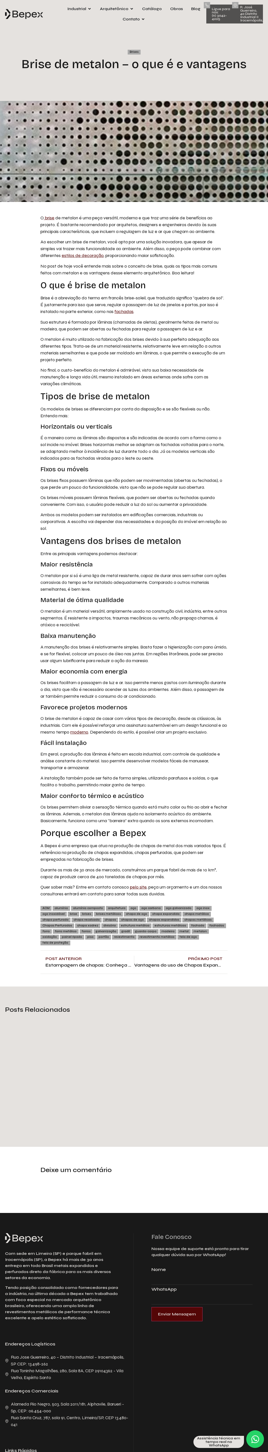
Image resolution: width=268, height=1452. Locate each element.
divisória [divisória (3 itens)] (109, 925)
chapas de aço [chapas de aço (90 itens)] (132, 919)
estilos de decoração (83, 255)
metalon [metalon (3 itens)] (200, 931)
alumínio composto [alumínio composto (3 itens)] (88, 908)
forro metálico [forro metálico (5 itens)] (66, 931)
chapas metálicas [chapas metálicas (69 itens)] (198, 919)
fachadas (124, 311)
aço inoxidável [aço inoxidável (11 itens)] (53, 914)
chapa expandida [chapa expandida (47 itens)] (166, 914)
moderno (79, 732)
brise (49, 218)
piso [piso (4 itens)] (90, 937)
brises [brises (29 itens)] (86, 914)
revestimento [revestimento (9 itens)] (124, 937)
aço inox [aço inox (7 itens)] (203, 908)
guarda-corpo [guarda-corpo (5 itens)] (146, 931)
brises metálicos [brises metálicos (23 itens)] (108, 914)
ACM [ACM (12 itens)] (46, 908)
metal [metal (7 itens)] (184, 931)
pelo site (138, 887)
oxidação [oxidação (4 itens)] (49, 937)
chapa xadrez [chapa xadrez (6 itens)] (87, 925)
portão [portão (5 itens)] (104, 937)
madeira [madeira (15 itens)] (168, 931)
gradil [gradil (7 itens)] (125, 931)
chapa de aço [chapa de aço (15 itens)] (136, 914)
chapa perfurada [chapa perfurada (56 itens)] (55, 919)
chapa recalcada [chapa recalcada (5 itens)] (87, 919)
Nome (158, 1269)
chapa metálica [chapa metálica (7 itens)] (197, 914)
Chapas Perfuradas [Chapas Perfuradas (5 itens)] (57, 925)
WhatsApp (164, 1289)
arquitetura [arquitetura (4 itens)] (116, 908)
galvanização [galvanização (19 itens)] (106, 931)
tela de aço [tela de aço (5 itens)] (188, 937)
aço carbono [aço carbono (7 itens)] (151, 908)
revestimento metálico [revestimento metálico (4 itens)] (157, 937)
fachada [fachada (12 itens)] (197, 925)
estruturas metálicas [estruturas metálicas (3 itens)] (170, 925)
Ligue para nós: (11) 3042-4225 (221, 14)
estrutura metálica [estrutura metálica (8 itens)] (135, 925)
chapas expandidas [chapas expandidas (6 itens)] (164, 919)
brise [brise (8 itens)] (73, 914)
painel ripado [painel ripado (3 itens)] (72, 937)
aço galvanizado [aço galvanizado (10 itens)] (178, 908)
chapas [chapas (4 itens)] (110, 919)
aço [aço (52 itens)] (133, 908)
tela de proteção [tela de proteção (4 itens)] (55, 942)
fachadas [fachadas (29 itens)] (216, 925)
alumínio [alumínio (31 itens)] (61, 908)
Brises (134, 52)
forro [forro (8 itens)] (46, 931)
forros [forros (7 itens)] (86, 931)
